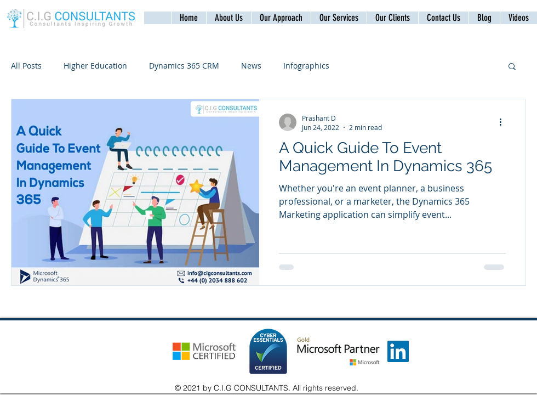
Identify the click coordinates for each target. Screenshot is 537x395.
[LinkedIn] (398, 351)
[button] (443, 18)
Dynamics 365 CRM (184, 65)
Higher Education (95, 65)
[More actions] (504, 122)
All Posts (26, 65)
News (251, 65)
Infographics (306, 65)
